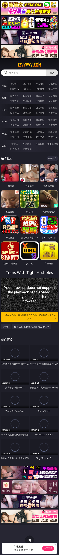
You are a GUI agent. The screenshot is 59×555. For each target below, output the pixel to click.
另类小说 (27, 136)
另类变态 (52, 112)
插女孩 (14, 143)
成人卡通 (40, 107)
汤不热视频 (52, 143)
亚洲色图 (27, 119)
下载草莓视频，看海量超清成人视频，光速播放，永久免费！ (30, 317)
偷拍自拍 (27, 107)
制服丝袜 (14, 112)
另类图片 (52, 124)
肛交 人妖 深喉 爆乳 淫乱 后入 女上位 (31, 326)
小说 (4, 134)
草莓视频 (40, 143)
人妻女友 (40, 131)
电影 (4, 110)
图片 (4, 122)
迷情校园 (14, 136)
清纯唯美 (27, 124)
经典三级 (27, 112)
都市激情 (14, 131)
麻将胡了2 (14, 88)
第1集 (5, 326)
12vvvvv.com (29, 65)
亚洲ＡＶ (14, 95)
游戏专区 (52, 83)
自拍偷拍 (27, 95)
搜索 (52, 72)
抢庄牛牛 (52, 88)
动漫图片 (52, 119)
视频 (4, 98)
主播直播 (40, 100)
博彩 (4, 85)
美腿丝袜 (14, 124)
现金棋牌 (40, 88)
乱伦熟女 (40, 112)
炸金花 (27, 88)
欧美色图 (40, 119)
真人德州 (27, 83)
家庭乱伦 (27, 131)
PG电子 (14, 83)
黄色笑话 (40, 136)
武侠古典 (52, 131)
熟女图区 (40, 124)
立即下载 (48, 548)
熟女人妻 (14, 100)
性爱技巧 (52, 136)
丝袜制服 (27, 100)
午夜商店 (27, 143)
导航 (4, 146)
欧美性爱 (52, 107)
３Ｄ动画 (52, 95)
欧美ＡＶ (40, 95)
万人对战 (40, 83)
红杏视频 (14, 148)
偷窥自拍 (14, 119)
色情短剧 (27, 148)
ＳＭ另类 (52, 100)
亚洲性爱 (14, 107)
